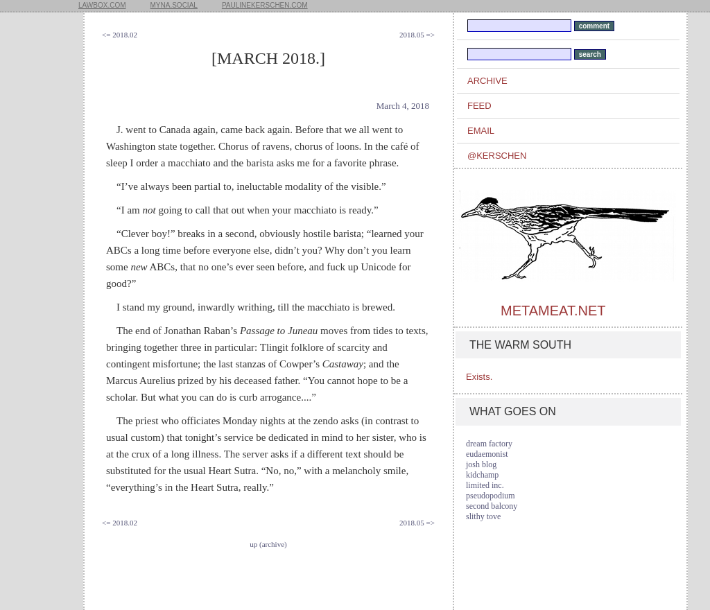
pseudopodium (490, 495)
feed (479, 105)
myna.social (174, 5)
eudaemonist (487, 454)
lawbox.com (102, 5)
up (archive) (268, 544)
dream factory (489, 443)
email (480, 130)
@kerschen (496, 155)
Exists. (479, 377)
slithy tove (483, 516)
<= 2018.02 (119, 35)
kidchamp (482, 475)
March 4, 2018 (402, 106)
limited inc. (485, 485)
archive (487, 80)
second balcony (491, 506)
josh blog (481, 464)
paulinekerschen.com (265, 5)
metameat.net (553, 310)
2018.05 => (417, 35)
